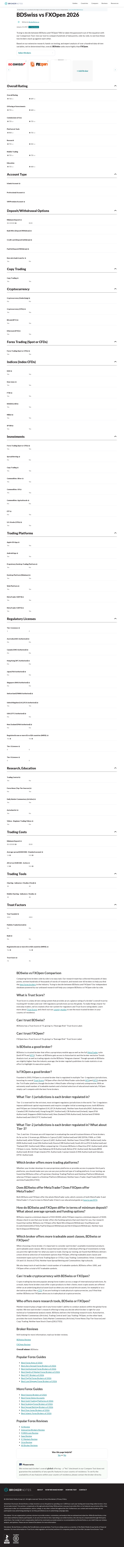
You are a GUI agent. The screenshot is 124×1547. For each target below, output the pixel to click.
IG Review (25, 1427)
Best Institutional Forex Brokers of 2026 (38, 1369)
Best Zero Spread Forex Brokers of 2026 (38, 1366)
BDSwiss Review (24, 1339)
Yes (59, 1455)
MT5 (32, 1055)
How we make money (54, 1490)
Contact (83, 1490)
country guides (60, 1009)
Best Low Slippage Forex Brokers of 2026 (39, 1381)
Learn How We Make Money (75, 9)
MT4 (87, 1080)
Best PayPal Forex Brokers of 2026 (36, 1378)
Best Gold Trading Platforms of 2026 (37, 1401)
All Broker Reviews (29, 1445)
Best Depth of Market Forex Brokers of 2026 (40, 1372)
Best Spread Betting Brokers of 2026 (37, 1407)
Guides (74, 3)
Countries (84, 3)
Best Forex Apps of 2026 (31, 1362)
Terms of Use (42, 1499)
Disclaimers (52, 1499)
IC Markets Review (29, 1439)
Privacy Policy (62, 1499)
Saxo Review (26, 1436)
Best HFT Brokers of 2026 (32, 1375)
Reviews (105, 3)
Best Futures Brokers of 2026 (34, 1395)
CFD (40, 1290)
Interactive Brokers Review (33, 1430)
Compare (94, 3)
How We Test (71, 1490)
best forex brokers (28, 984)
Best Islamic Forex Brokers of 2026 (36, 1413)
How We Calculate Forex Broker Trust (90, 1529)
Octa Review (26, 1442)
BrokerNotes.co (13, 3)
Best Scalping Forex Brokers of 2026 (37, 1404)
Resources (114, 3)
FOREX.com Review (29, 1433)
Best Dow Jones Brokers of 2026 (35, 1410)
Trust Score (32, 1009)
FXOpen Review (23, 1344)
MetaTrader (92, 1052)
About (40, 1490)
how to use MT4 (90, 1200)
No (64, 1455)
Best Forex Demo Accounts (33, 1398)
